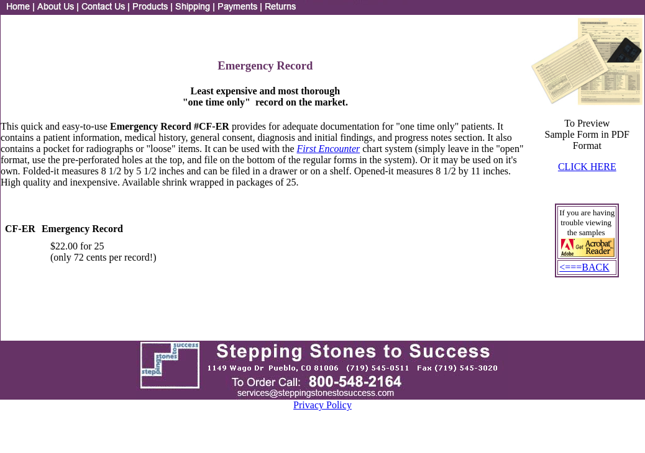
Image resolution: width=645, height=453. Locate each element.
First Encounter (328, 148)
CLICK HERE (587, 166)
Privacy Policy (322, 405)
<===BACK (584, 267)
